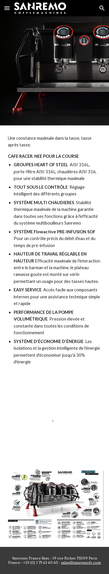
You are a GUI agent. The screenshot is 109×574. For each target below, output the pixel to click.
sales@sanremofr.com (81, 562)
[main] (55, 250)
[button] (7, 8)
